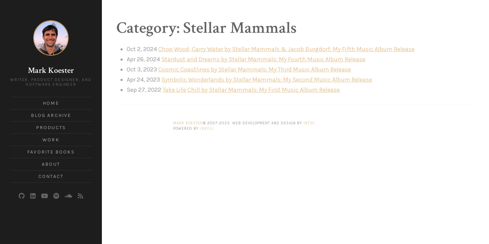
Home (51, 103)
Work (50, 140)
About (51, 164)
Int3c (309, 121)
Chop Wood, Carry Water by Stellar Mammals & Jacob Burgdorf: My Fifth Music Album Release (286, 47)
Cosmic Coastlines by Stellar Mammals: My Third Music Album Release (254, 68)
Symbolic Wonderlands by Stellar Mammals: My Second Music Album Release (266, 78)
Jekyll (207, 127)
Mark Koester (51, 70)
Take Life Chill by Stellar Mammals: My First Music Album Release (251, 88)
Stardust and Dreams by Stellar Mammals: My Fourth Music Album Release (263, 57)
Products (51, 127)
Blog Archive (51, 115)
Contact (51, 176)
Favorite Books (50, 152)
